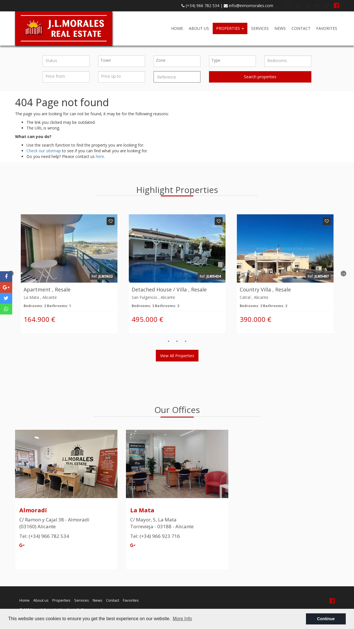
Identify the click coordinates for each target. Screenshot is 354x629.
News (280, 28)
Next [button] (343, 273)
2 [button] (177, 341)
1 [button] (168, 341)
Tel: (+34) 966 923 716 (155, 536)
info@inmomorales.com (248, 5)
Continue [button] (326, 618)
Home (177, 28)
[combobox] (121, 61)
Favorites (326, 28)
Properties (230, 28)
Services (260, 28)
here (100, 156)
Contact (300, 28)
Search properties (260, 76)
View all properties (177, 355)
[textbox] (123, 60)
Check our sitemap (43, 150)
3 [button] (186, 341)
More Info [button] (182, 618)
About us (199, 28)
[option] (69, 273)
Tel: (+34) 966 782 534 (44, 536)
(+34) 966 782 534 (200, 5)
